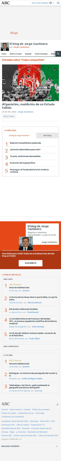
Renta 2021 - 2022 (47, 421)
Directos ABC (6, 435)
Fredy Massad (32, 312)
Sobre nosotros (16, 409)
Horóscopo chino (8, 425)
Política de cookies (8, 413)
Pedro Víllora (34, 339)
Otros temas (9, 116)
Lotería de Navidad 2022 (48, 435)
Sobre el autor (16, 54)
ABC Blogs (47, 135)
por (19, 47)
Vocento (4, 409)
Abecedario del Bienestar (37, 432)
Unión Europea (41, 54)
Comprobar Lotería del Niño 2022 (14, 421)
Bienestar (26, 428)
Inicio (4, 54)
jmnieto (26, 291)
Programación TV (38, 425)
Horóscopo (34, 421)
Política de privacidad (40, 409)
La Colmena (21, 432)
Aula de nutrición (16, 303)
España (28, 54)
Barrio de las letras (16, 339)
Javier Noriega (38, 327)
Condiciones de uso (26, 413)
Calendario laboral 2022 (10, 428)
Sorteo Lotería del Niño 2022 (25, 435)
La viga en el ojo (15, 312)
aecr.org (38, 391)
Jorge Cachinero (26, 112)
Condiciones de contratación (12, 417)
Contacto (27, 409)
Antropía (4, 432)
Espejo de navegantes (18, 327)
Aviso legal (40, 413)
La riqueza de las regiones (19, 391)
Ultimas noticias (23, 425)
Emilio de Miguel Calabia (32, 379)
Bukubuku (13, 379)
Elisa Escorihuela (34, 303)
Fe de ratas (13, 291)
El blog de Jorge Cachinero (29, 44)
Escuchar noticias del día (41, 428)
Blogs (12, 432)
